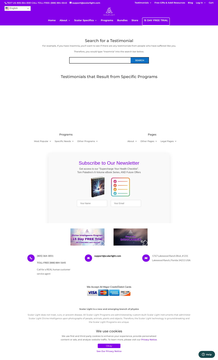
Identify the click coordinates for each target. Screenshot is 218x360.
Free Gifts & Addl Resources (170, 3)
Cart (211, 3)
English (11, 8)
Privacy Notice (149, 339)
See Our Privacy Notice (109, 351)
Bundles (122, 20)
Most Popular (41, 141)
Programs (107, 20)
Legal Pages (167, 141)
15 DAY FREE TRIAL (156, 20)
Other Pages (147, 141)
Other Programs (86, 141)
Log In (199, 3)
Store (135, 20)
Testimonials (142, 3)
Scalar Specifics (84, 20)
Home (52, 20)
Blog (190, 3)
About (63, 20)
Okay (109, 345)
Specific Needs (63, 141)
